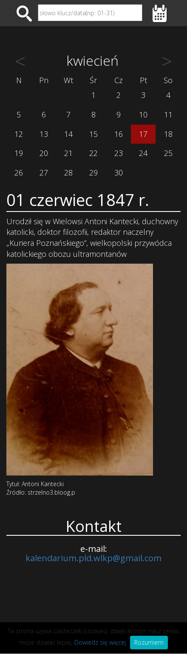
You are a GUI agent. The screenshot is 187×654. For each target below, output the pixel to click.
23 (118, 153)
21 (68, 153)
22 (93, 153)
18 (168, 134)
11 (168, 114)
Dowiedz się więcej (100, 642)
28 (68, 172)
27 (44, 172)
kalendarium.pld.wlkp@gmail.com (94, 558)
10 (143, 114)
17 (143, 134)
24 (143, 153)
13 (44, 134)
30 (118, 172)
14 (68, 134)
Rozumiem (149, 642)
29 (93, 172)
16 (118, 134)
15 (93, 134)
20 (44, 153)
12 (18, 134)
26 (18, 172)
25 (168, 153)
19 (18, 153)
